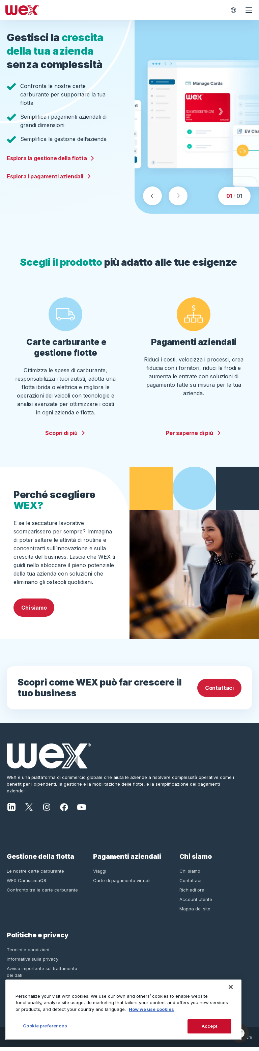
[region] (123, 1010)
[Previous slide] (152, 199)
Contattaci (219, 691)
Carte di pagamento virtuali (121, 883)
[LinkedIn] (11, 810)
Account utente (195, 902)
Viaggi (99, 874)
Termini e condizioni (28, 953)
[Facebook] (64, 810)
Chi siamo (34, 611)
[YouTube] (81, 810)
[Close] (230, 987)
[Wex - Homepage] (114, 10)
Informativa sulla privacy (32, 962)
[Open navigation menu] (249, 10)
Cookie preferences (45, 1025)
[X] (29, 810)
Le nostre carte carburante (35, 874)
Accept (209, 1026)
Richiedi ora (191, 893)
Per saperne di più (193, 436)
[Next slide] (178, 199)
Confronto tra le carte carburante (42, 893)
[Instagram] (46, 810)
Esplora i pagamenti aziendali (49, 178)
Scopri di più (65, 436)
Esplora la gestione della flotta (51, 159)
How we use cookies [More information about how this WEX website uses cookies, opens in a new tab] (151, 1009)
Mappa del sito (194, 912)
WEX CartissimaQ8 (26, 883)
